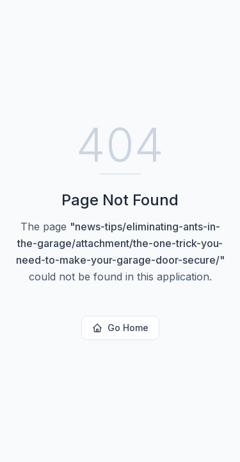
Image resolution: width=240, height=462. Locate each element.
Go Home (120, 327)
